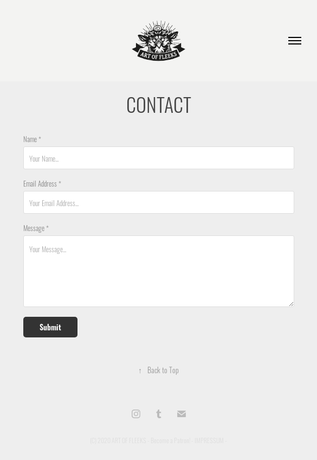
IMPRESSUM (209, 440)
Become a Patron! (170, 440)
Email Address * (42, 183)
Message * (36, 227)
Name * (32, 138)
